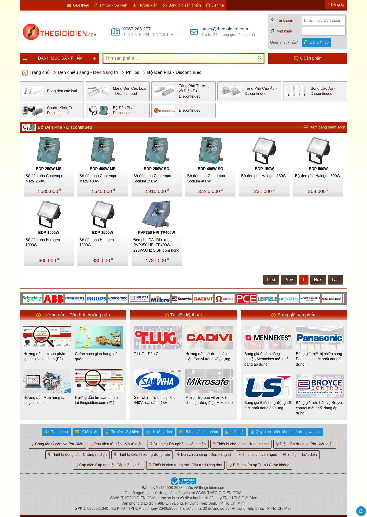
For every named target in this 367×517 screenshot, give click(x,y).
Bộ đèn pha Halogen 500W (317, 176)
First (271, 279)
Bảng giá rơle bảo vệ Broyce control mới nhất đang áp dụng (319, 408)
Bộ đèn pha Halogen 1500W (96, 242)
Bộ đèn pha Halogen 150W (263, 176)
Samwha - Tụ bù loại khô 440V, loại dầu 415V (155, 400)
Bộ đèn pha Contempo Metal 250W (44, 178)
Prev (289, 279)
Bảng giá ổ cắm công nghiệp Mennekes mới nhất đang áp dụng (267, 359)
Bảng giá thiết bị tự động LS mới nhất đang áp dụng (267, 405)
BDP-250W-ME (49, 169)
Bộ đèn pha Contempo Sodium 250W (152, 178)
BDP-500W (318, 169)
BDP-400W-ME (103, 169)
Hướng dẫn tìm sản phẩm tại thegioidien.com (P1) (96, 400)
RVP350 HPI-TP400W (156, 233)
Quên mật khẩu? (284, 42)
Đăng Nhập (319, 42)
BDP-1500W (102, 233)
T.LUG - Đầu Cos (148, 354)
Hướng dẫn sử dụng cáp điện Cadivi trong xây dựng (207, 356)
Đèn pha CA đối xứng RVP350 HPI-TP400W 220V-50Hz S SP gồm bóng (156, 245)
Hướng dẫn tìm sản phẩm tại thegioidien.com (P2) (44, 356)
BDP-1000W (48, 233)
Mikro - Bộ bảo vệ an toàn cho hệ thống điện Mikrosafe (209, 400)
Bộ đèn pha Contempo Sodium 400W (206, 178)
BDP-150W (264, 169)
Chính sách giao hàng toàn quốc (97, 356)
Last (336, 279)
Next (318, 279)
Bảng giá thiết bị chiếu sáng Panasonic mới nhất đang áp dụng (320, 359)
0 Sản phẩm (311, 58)
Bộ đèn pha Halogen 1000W (43, 242)
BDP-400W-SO (210, 169)
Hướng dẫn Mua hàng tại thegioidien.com (44, 400)
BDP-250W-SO (156, 169)
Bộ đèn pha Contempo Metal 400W (98, 178)
